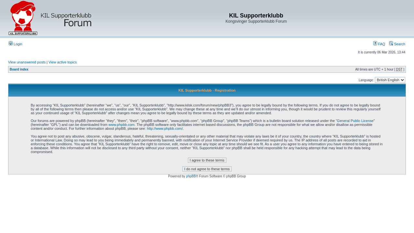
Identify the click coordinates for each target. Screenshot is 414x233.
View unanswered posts (27, 62)
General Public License (355, 121)
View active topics (63, 62)
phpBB (191, 176)
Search (397, 44)
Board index (19, 69)
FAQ (379, 44)
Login (15, 44)
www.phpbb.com (121, 125)
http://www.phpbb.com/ (165, 128)
